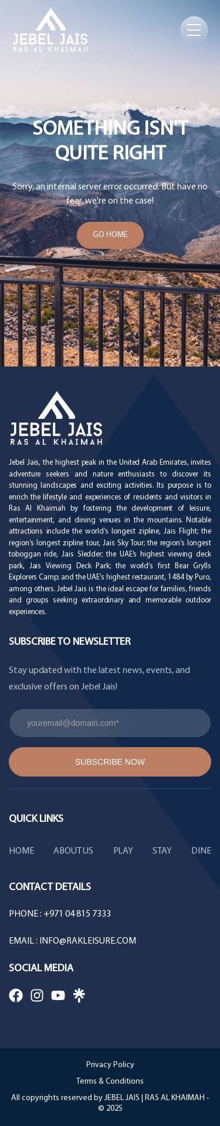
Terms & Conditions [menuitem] (110, 1081)
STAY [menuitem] (162, 851)
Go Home (110, 235)
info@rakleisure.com (87, 941)
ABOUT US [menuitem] (73, 851)
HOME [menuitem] (21, 851)
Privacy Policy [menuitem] (110, 1065)
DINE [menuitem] (201, 851)
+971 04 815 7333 (77, 914)
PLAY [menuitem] (123, 851)
